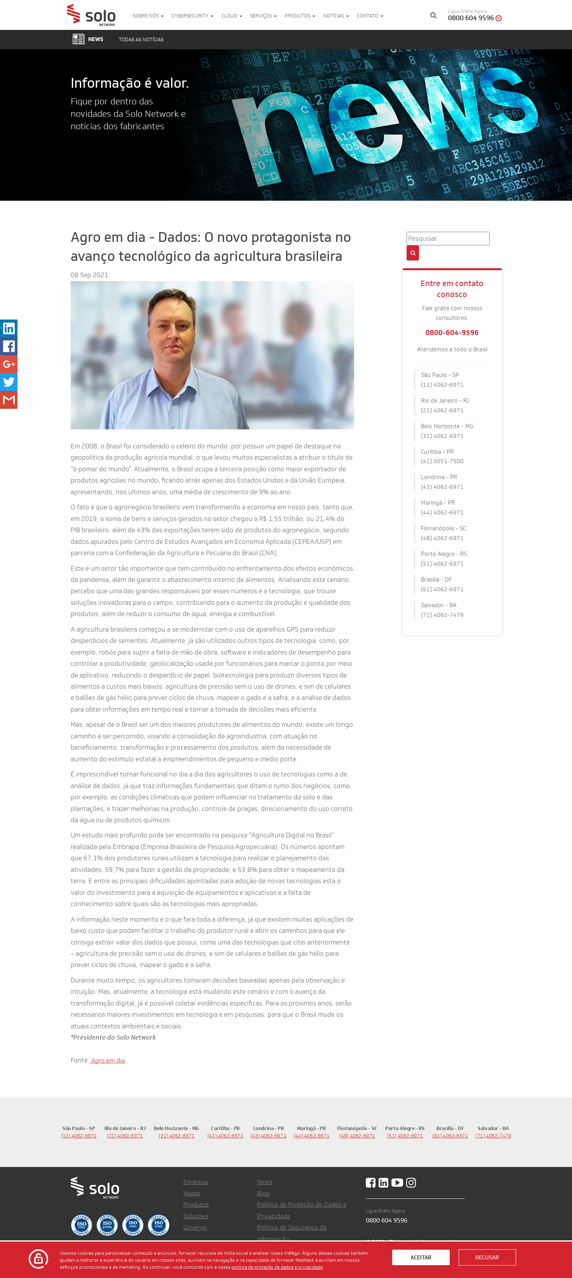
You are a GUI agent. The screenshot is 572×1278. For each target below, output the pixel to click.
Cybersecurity (193, 15)
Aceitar (420, 1257)
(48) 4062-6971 (357, 1135)
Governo (195, 1227)
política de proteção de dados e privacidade (277, 1267)
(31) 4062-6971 (176, 1135)
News (265, 1182)
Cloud (231, 15)
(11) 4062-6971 (79, 1135)
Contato (370, 15)
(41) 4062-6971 (225, 1135)
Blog (263, 1193)
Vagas (191, 1193)
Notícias (336, 15)
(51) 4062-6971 (405, 1135)
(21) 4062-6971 (125, 1135)
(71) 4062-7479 (493, 1135)
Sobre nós (148, 15)
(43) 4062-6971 (268, 1135)
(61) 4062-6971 (450, 1135)
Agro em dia (107, 1060)
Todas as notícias (141, 39)
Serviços (263, 15)
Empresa (195, 1182)
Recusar (487, 1257)
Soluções (196, 1216)
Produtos (300, 15)
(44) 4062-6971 (312, 1135)
